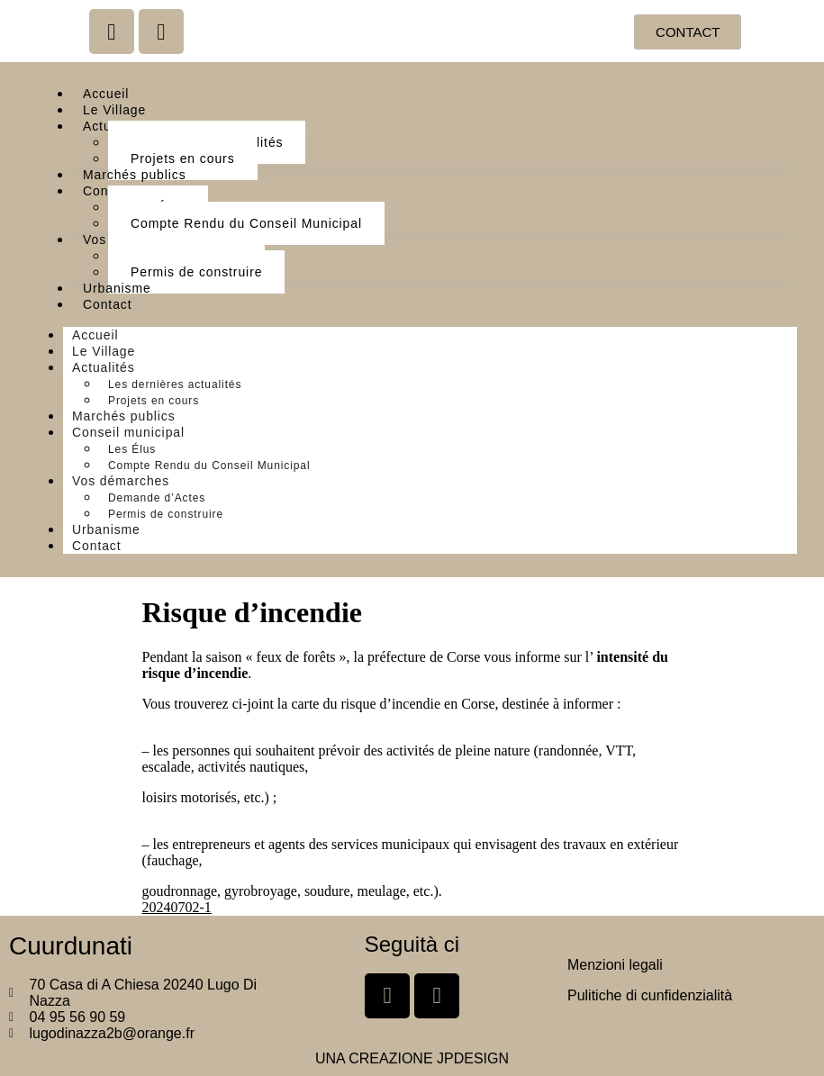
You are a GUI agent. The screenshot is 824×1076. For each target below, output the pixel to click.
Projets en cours (183, 158)
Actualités (103, 367)
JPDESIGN (473, 1058)
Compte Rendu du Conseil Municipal (246, 223)
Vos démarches (120, 481)
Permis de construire (196, 272)
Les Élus (132, 449)
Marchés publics (134, 174)
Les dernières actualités (174, 384)
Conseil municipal (128, 432)
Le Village (114, 110)
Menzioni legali (615, 964)
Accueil (106, 93)
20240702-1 (177, 907)
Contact (107, 304)
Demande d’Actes (156, 498)
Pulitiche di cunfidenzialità (649, 995)
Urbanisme (117, 288)
